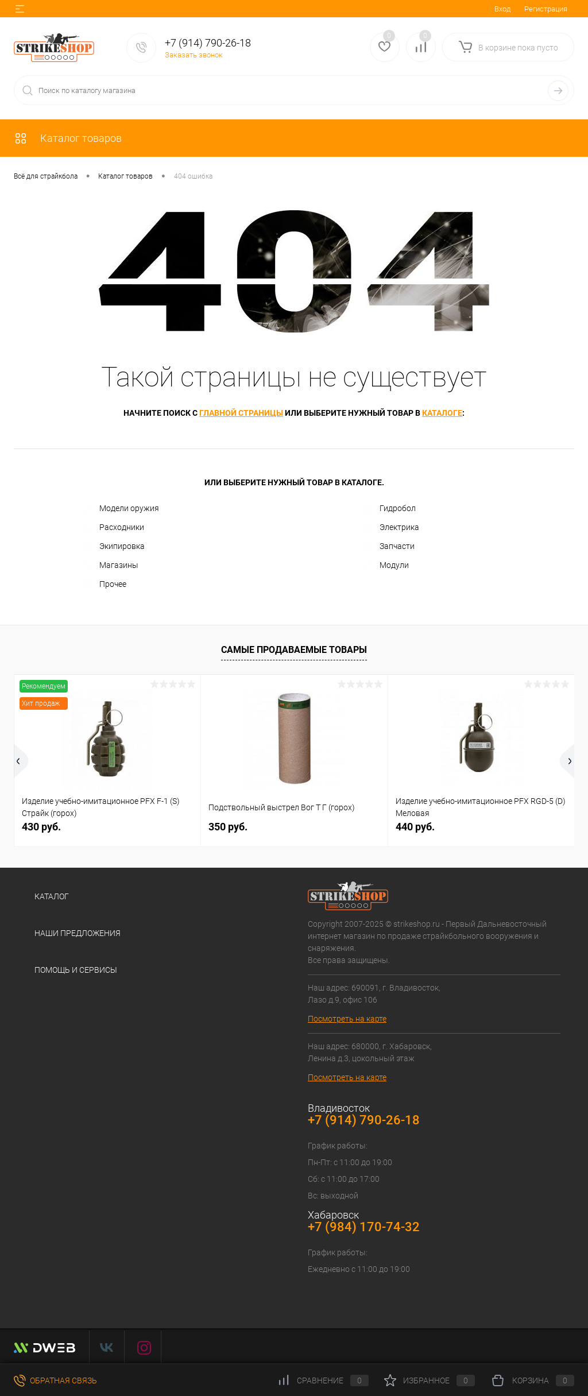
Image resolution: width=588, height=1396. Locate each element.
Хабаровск (333, 1215)
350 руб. (227, 827)
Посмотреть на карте (347, 1018)
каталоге (442, 412)
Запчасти (388, 547)
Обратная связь (55, 1380)
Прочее (104, 584)
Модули (385, 565)
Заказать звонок (194, 55)
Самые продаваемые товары (294, 649)
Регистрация (545, 9)
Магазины (110, 565)
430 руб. (41, 827)
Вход (502, 9)
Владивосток (339, 1108)
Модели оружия (120, 509)
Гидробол (389, 509)
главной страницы (241, 412)
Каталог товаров (68, 138)
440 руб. (415, 827)
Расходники (113, 528)
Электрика (390, 528)
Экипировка (113, 547)
